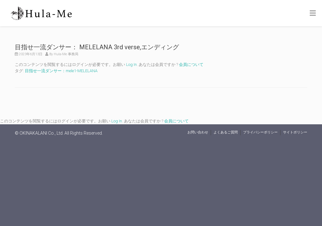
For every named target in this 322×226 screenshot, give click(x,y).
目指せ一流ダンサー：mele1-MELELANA (61, 70)
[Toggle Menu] (312, 13)
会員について (191, 64)
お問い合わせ (197, 132)
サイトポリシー (295, 132)
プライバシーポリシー (260, 132)
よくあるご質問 (226, 132)
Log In (131, 64)
